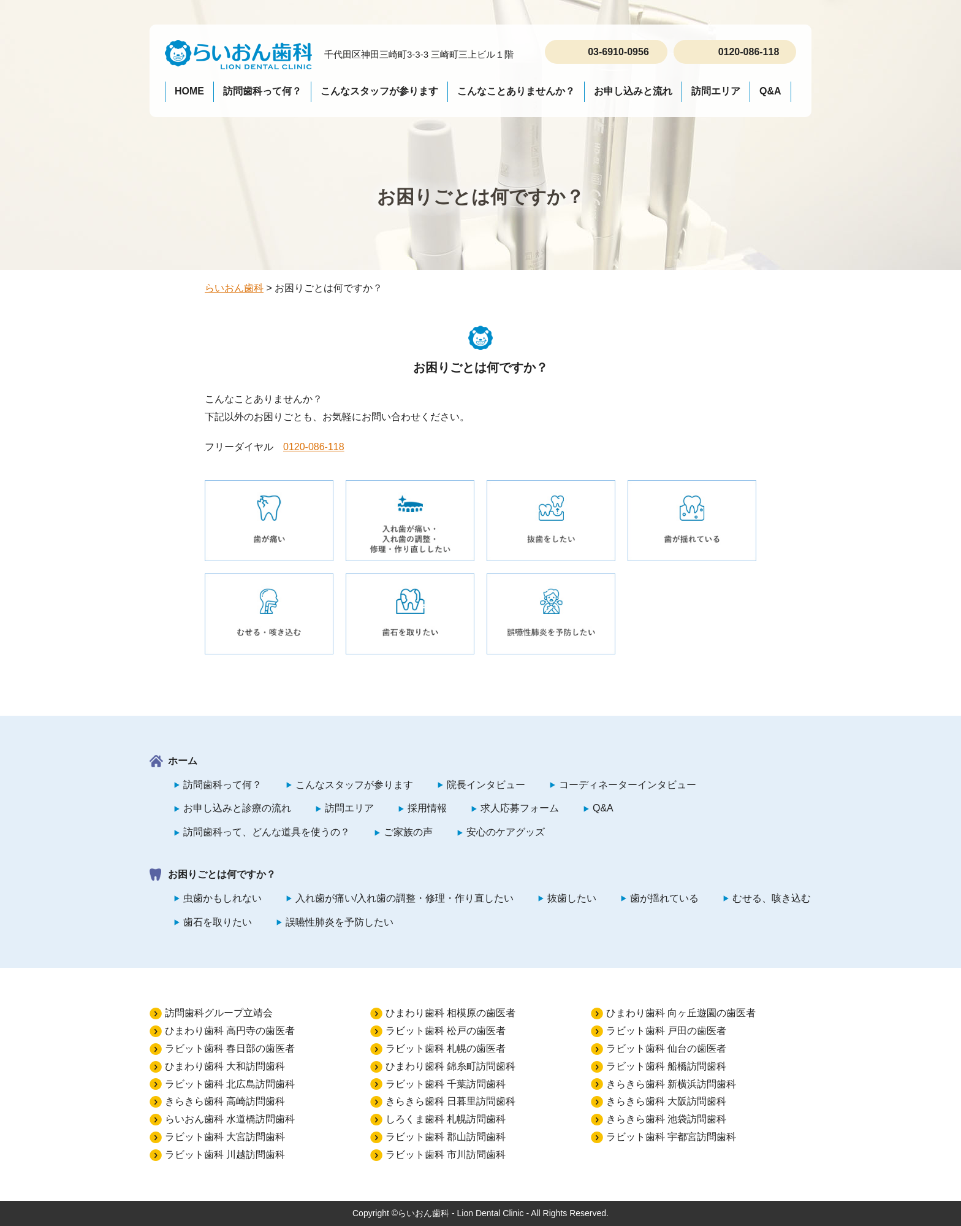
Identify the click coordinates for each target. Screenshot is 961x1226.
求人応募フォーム (519, 808)
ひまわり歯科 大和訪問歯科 (225, 1066)
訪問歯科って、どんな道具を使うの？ (266, 832)
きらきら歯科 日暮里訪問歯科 (450, 1101)
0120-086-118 (749, 52)
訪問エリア (715, 91)
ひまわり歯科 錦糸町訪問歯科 (450, 1066)
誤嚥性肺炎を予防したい (339, 922)
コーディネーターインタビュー (627, 785)
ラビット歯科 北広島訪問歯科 (230, 1084)
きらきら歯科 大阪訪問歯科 (666, 1101)
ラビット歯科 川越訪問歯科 (225, 1154)
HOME (189, 91)
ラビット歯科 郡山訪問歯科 (446, 1137)
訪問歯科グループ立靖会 (219, 1013)
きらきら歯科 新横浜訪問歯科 (671, 1084)
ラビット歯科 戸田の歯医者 (666, 1030)
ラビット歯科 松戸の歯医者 (446, 1030)
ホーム (182, 761)
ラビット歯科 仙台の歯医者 (666, 1048)
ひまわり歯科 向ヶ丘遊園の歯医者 (681, 1013)
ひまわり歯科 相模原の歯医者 (450, 1013)
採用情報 (427, 808)
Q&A (770, 91)
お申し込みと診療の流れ (237, 808)
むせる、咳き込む (771, 898)
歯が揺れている (664, 898)
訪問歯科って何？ (262, 91)
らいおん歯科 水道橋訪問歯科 (230, 1119)
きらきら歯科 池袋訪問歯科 (666, 1119)
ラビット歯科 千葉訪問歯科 (446, 1084)
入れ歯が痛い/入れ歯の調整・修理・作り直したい (404, 898)
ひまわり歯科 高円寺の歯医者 (230, 1030)
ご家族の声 (408, 832)
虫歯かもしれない (222, 898)
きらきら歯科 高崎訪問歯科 (225, 1101)
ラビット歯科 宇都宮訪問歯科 (671, 1137)
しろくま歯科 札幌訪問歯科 (446, 1119)
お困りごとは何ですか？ (222, 874)
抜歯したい (571, 898)
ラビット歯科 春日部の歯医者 (230, 1048)
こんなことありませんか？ (516, 91)
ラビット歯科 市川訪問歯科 (446, 1154)
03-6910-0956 (618, 52)
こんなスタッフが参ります (379, 91)
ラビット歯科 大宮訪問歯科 (225, 1137)
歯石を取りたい (217, 922)
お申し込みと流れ (633, 91)
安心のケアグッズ (505, 832)
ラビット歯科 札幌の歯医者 (446, 1048)
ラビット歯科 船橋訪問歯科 (666, 1066)
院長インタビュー (486, 785)
